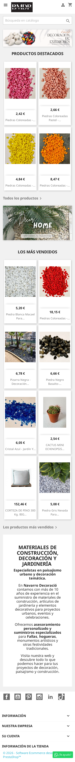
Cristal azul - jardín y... (20, 449)
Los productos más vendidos (30, 527)
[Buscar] (37, 20)
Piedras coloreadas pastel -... (55, 118)
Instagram (39, 697)
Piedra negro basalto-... (55, 382)
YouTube (17, 697)
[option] (37, 38)
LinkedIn (50, 697)
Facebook (6, 697)
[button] (8, 38)
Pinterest (28, 697)
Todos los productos (23, 198)
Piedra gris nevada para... (55, 512)
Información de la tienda (25, 746)
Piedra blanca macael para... (20, 316)
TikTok (61, 697)
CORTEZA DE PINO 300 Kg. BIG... (20, 512)
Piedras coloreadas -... (20, 120)
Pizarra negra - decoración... (20, 382)
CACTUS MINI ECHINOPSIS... (54, 447)
